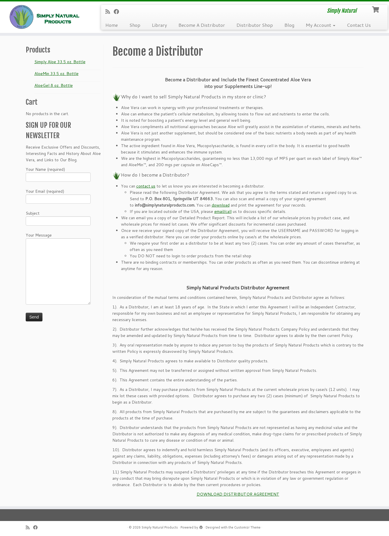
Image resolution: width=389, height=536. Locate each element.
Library (159, 25)
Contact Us (359, 25)
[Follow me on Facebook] (118, 11)
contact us (145, 186)
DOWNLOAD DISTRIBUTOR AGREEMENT (238, 494)
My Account (320, 25)
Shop (134, 25)
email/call (223, 211)
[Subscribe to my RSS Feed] (109, 11)
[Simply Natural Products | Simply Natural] (45, 16)
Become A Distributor (201, 25)
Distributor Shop (255, 25)
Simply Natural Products (160, 527)
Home (111, 25)
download (221, 205)
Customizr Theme (247, 527)
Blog (289, 25)
